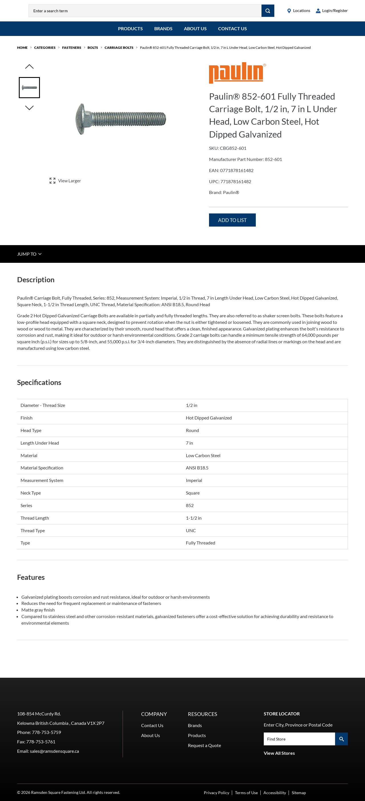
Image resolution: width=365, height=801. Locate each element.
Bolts (93, 52)
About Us (195, 32)
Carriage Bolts (119, 52)
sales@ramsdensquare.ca (54, 751)
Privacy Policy (216, 792)
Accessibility (274, 792)
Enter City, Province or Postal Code (298, 724)
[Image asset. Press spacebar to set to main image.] (29, 91)
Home (22, 52)
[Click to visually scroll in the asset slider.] (29, 71)
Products (130, 32)
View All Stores (279, 753)
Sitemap (299, 792)
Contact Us (232, 32)
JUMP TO (29, 258)
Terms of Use (246, 792)
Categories (45, 52)
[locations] (298, 12)
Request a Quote (204, 745)
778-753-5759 (46, 732)
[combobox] (156, 13)
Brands (163, 32)
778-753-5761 (40, 741)
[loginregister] (332, 12)
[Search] (267, 13)
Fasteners (71, 52)
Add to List (232, 224)
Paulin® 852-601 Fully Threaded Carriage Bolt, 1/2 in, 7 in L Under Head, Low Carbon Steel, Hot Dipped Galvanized (225, 52)
